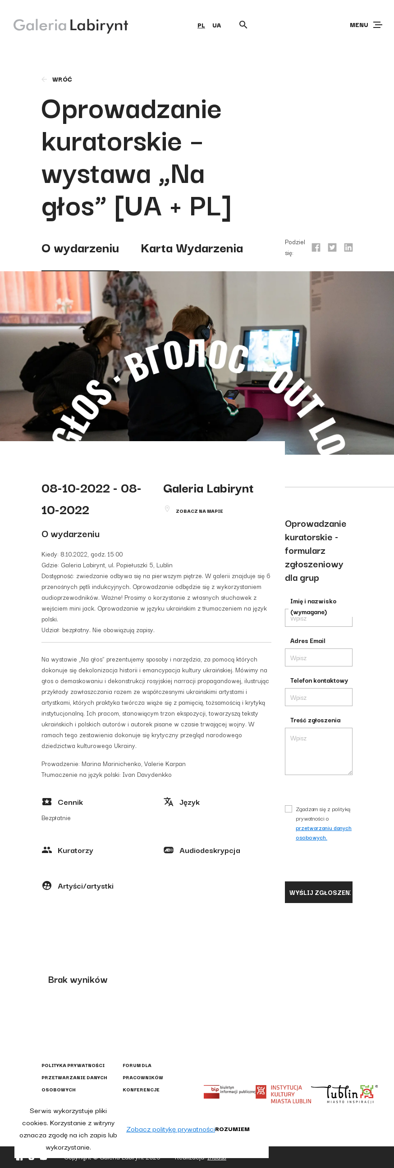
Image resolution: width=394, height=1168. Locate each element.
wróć (56, 79)
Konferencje (141, 1089)
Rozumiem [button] (232, 1128)
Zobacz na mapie (199, 511)
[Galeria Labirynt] (64, 24)
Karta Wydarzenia (192, 246)
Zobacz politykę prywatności (170, 1128)
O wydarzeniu (80, 246)
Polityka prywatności (73, 1065)
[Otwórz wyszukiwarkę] (243, 25)
